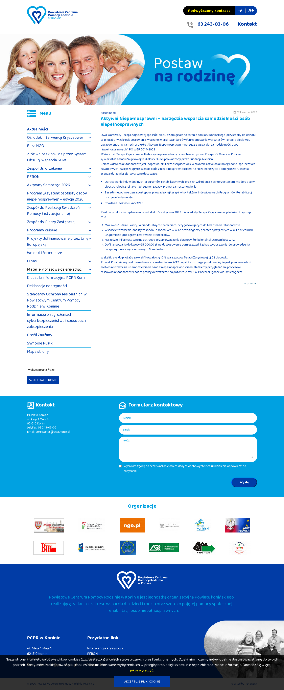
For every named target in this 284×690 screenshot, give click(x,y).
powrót (252, 283)
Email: (126, 430)
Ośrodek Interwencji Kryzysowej (55, 137)
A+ (251, 11)
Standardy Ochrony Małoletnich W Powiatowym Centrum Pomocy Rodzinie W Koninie (57, 300)
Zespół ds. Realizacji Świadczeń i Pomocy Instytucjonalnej (54, 211)
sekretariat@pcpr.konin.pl (53, 431)
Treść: (126, 441)
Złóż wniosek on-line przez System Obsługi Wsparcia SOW (57, 157)
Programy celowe (42, 230)
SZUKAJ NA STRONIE (43, 380)
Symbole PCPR (40, 343)
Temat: (127, 418)
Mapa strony (38, 352)
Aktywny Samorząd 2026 (48, 185)
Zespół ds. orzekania (44, 168)
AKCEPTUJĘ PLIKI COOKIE (142, 681)
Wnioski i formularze (44, 253)
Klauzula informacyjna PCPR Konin (57, 278)
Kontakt (247, 24)
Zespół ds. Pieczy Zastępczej (51, 222)
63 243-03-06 (213, 24)
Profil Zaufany (39, 335)
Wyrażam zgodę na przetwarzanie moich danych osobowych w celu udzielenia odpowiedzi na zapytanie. (185, 469)
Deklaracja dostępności (47, 286)
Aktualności (37, 129)
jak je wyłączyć (141, 670)
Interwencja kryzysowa (105, 648)
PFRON (33, 177)
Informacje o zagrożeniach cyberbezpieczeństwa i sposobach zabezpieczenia (56, 321)
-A (240, 10)
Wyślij (244, 482)
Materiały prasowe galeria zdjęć (54, 269)
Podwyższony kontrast (209, 10)
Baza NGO (35, 146)
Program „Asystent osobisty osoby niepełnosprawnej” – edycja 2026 (57, 196)
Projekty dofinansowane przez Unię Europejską (57, 241)
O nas (32, 261)
